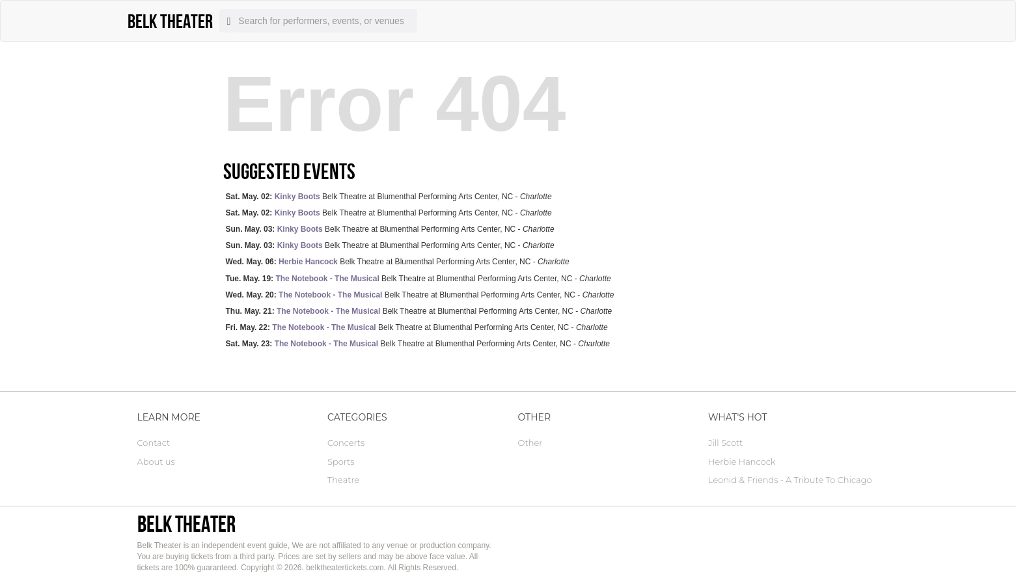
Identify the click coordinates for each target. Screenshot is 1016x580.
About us (156, 461)
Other (530, 442)
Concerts (345, 442)
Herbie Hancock (741, 461)
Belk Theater (186, 524)
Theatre (343, 480)
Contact (154, 442)
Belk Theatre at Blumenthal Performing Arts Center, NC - (389, 196)
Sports (340, 461)
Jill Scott (725, 442)
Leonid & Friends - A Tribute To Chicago (790, 480)
